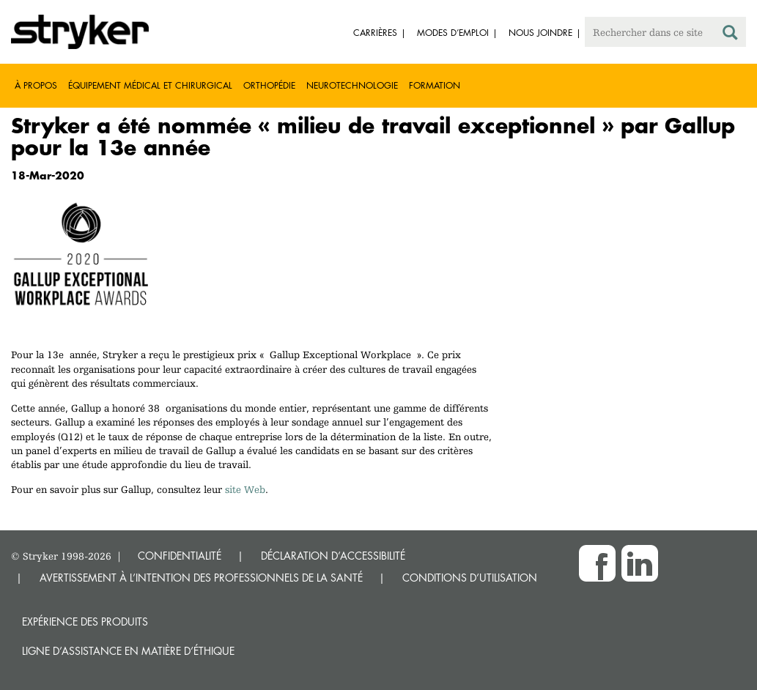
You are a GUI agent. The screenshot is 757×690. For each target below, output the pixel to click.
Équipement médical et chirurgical (150, 85)
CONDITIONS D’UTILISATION (469, 578)
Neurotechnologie (352, 85)
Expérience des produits (85, 621)
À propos (36, 85)
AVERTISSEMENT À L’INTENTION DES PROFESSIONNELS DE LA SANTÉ (201, 578)
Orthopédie (269, 85)
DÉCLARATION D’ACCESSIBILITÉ (333, 556)
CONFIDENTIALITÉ (179, 556)
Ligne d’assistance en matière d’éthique (128, 651)
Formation (434, 85)
